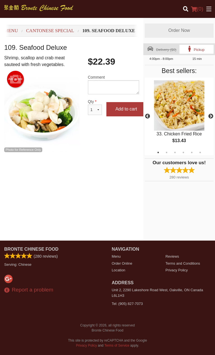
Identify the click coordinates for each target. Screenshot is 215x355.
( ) (197, 9)
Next (211, 116)
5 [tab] (192, 152)
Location (118, 270)
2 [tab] (166, 152)
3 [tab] (175, 152)
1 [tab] (158, 152)
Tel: (127, 304)
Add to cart (126, 109)
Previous (147, 116)
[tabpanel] (179, 116)
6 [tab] (200, 152)
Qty (95, 107)
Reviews (172, 256)
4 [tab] (183, 152)
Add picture (15, 79)
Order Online (122, 263)
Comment (113, 84)
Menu (116, 256)
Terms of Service (116, 345)
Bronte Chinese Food (31, 249)
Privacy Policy (176, 270)
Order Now (179, 30)
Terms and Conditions (182, 263)
